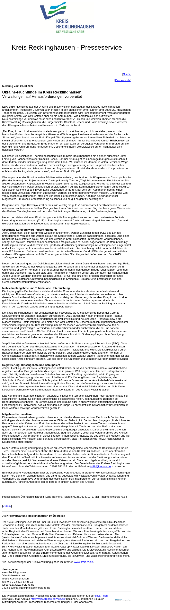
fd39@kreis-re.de (100, 466)
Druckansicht (123, 80)
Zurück (7, 506)
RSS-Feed (101, 595)
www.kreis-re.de (83, 561)
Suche (127, 74)
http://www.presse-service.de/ (48, 598)
